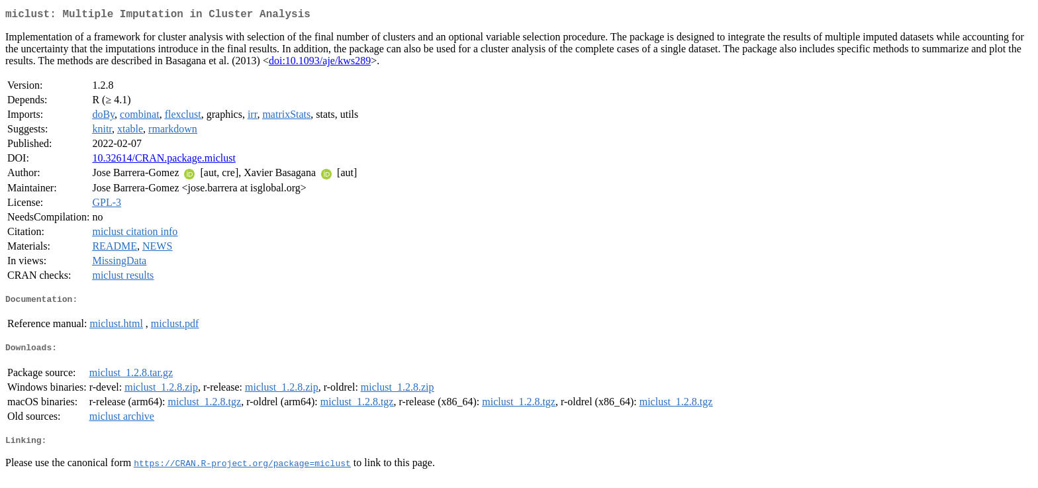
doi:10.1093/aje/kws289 (320, 63)
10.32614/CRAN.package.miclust (163, 160)
